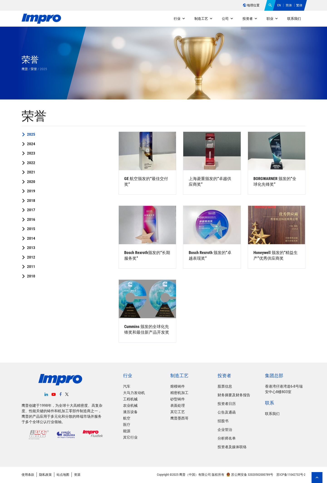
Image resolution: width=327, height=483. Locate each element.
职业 (272, 19)
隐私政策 (45, 474)
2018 (31, 200)
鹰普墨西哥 (179, 418)
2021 (31, 172)
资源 (77, 474)
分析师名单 (227, 438)
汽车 (126, 386)
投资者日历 (227, 404)
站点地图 (63, 474)
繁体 (299, 5)
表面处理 (177, 405)
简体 (289, 5)
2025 (31, 134)
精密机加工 (179, 393)
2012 (31, 257)
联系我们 (294, 19)
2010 (31, 276)
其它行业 (130, 437)
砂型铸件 (177, 399)
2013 (31, 247)
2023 (31, 153)
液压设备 (130, 412)
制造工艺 (203, 19)
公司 (227, 19)
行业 (179, 19)
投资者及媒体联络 (232, 447)
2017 (31, 210)
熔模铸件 (177, 386)
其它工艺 (177, 412)
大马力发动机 (134, 393)
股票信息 (225, 386)
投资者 (250, 19)
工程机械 (130, 399)
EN (279, 5)
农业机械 (130, 405)
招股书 (223, 421)
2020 (31, 181)
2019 (31, 191)
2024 (31, 144)
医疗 (126, 424)
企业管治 (225, 429)
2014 (31, 238)
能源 (126, 431)
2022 (31, 162)
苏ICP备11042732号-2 (290, 474)
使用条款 (28, 474)
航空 (126, 418)
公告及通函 (227, 412)
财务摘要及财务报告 (234, 395)
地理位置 (251, 5)
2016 (31, 219)
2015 (31, 228)
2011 (31, 266)
